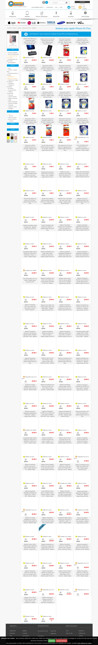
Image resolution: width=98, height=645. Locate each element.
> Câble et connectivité (10, 92)
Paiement (81, 630)
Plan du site (69, 633)
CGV (67, 630)
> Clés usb (10, 95)
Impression (41, 636)
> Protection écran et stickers (12, 74)
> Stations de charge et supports (12, 80)
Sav (11, 636)
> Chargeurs (10, 83)
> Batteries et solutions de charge (12, 77)
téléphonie (13, 630)
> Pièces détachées (12, 101)
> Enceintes (10, 88)
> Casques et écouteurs (10, 85)
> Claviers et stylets (12, 103)
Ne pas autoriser (61, 640)
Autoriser (51, 640)
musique (24, 633)
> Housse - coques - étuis (12, 70)
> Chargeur (10, 108)
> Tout (8, 68)
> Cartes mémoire (12, 96)
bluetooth (12, 633)
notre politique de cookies (84, 643)
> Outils (9, 100)
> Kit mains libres (11, 90)
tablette (24, 630)
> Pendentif (10, 105)
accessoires (25, 636)
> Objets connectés (12, 98)
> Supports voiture (12, 107)
